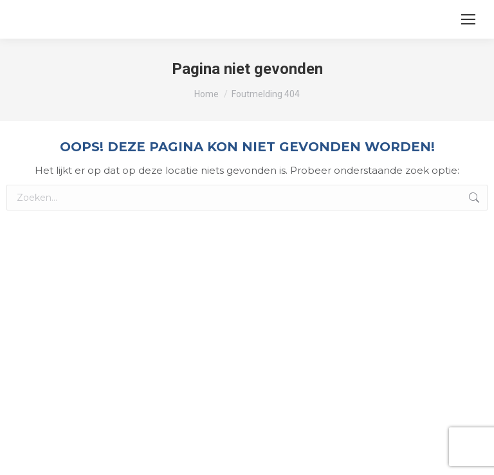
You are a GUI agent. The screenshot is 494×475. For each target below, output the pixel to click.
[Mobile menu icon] (468, 19)
